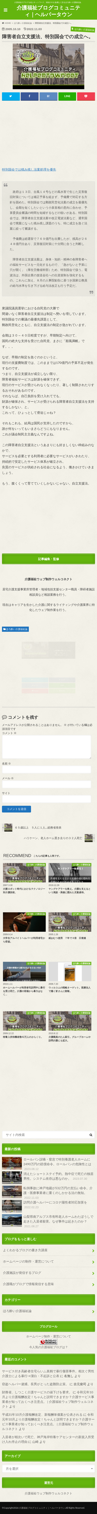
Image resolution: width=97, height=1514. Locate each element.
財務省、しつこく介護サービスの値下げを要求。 (37, 1392)
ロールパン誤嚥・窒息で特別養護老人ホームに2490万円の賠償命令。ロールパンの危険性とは (46, 1164)
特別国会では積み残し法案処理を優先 (29, 169)
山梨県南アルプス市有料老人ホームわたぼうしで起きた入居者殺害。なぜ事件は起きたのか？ (47, 1221)
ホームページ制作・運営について (48, 1336)
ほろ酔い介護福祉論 (16, 629)
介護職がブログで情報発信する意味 (28, 1284)
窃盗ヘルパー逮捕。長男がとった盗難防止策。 (35, 1384)
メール (8, 778)
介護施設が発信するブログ (22, 1272)
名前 (6, 763)
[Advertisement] (48, 134)
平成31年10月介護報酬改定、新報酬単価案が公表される (42, 1414)
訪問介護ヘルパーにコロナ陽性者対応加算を (44, 1206)
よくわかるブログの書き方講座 (25, 1250)
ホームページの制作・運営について (28, 1261)
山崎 (35, 1441)
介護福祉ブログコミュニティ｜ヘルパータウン (48, 11)
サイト (6, 793)
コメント (9, 733)
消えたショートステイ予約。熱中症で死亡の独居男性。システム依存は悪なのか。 (47, 1177)
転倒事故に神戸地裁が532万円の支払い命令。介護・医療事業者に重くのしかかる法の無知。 (47, 1193)
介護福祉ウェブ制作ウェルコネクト (48, 1493)
